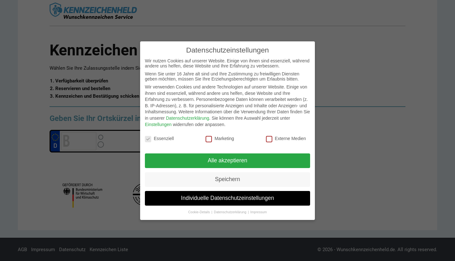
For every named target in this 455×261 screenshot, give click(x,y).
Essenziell (159, 136)
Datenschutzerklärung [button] (230, 210)
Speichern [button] (227, 177)
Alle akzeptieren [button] (228, 158)
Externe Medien (286, 136)
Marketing (220, 136)
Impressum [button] (258, 210)
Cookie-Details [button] (199, 210)
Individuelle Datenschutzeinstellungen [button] (227, 196)
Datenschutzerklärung (187, 116)
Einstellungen (158, 122)
